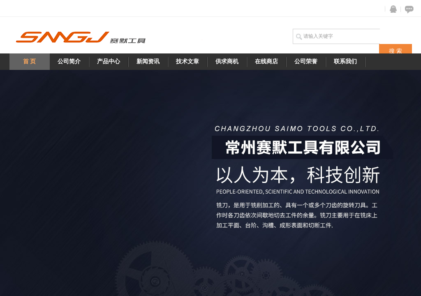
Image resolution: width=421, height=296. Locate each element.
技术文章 (187, 61)
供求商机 (226, 61)
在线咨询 (408, 9)
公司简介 (69, 61)
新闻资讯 (148, 61)
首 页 (29, 61)
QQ (391, 9)
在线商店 (266, 61)
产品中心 (108, 61)
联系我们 (345, 61)
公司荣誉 (305, 61)
